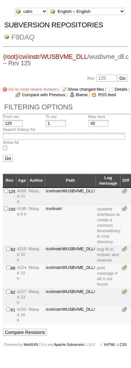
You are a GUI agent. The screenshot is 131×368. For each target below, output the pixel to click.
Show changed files (86, 89)
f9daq (22, 37)
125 (11, 191)
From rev (11, 116)
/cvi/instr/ (54, 208)
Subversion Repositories (53, 25)
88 (13, 268)
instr (33, 56)
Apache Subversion (69, 344)
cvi (23, 56)
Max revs (96, 116)
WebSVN (30, 344)
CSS (123, 344)
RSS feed (107, 94)
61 (13, 310)
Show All (11, 142)
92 (13, 249)
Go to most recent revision (32, 89)
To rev (51, 116)
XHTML (109, 344)
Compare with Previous (43, 94)
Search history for (19, 129)
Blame (82, 94)
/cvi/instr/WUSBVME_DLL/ (70, 191)
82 (13, 292)
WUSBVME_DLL (64, 56)
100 (11, 209)
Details (121, 89)
